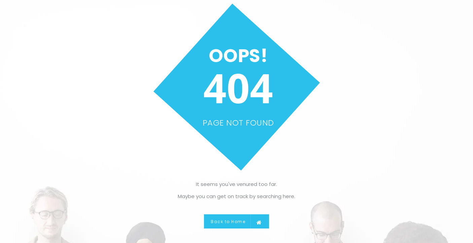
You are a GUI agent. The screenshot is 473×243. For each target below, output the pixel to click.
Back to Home (236, 221)
